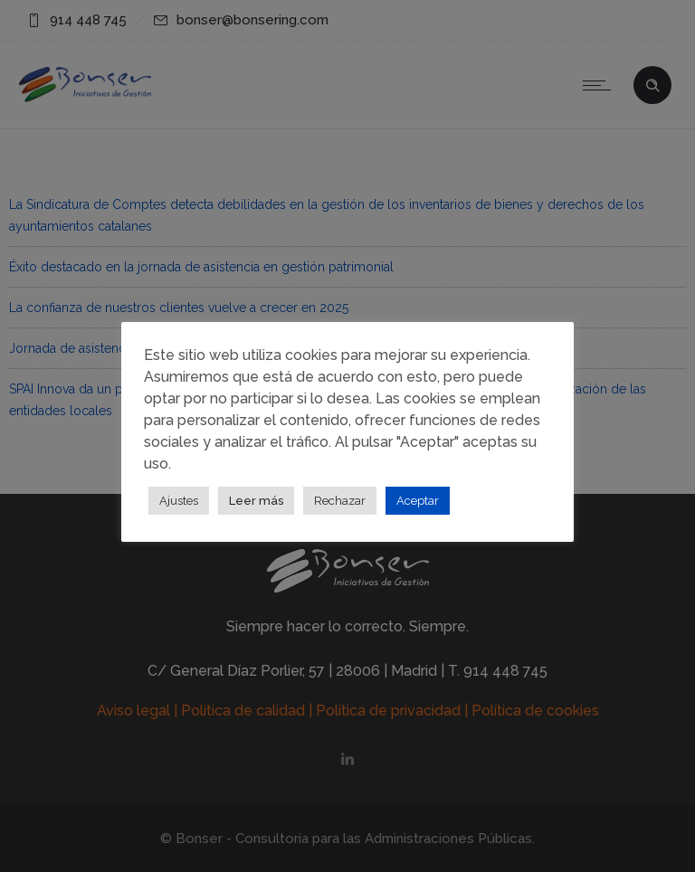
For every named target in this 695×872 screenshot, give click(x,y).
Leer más (256, 500)
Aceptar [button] (417, 500)
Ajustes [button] (178, 500)
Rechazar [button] (340, 500)
